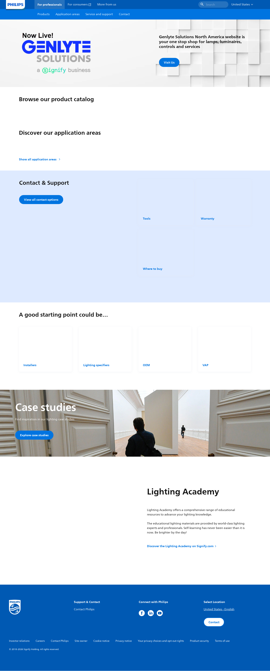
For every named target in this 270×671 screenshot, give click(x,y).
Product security (199, 641)
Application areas (68, 14)
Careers (40, 641)
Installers (29, 365)
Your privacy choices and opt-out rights (161, 641)
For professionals (50, 4)
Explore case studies (34, 435)
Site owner (81, 641)
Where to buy (152, 268)
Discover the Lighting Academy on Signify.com (182, 546)
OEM (146, 365)
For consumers (79, 4)
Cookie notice (101, 641)
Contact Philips (84, 609)
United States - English (219, 609)
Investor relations (19, 641)
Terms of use (222, 641)
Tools (146, 218)
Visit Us (169, 62)
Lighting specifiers (96, 365)
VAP (205, 365)
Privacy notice (124, 641)
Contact (213, 622)
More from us (106, 4)
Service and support (99, 14)
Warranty (207, 218)
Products (44, 14)
